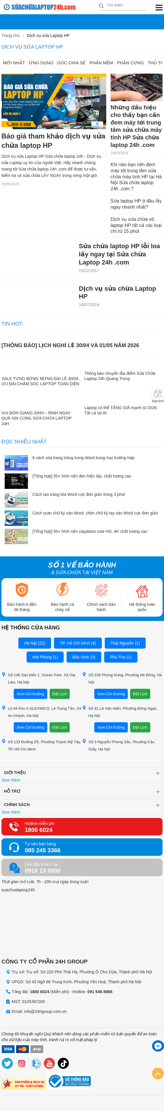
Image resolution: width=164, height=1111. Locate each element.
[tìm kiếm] (101, 6)
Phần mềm (102, 62)
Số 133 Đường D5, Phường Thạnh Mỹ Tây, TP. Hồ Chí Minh (41, 746)
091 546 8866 (100, 992)
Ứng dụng (41, 62)
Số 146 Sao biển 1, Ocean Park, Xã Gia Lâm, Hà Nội (38, 679)
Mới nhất (14, 62)
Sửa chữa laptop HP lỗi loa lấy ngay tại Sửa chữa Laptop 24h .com (120, 254)
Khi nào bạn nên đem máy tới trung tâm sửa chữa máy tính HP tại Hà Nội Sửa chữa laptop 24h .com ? (136, 176)
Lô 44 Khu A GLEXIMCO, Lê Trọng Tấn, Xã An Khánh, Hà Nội (41, 712)
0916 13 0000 (42, 871)
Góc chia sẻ (71, 62)
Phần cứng (131, 62)
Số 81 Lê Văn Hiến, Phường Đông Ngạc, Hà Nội (120, 712)
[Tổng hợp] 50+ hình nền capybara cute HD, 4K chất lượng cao (89, 532)
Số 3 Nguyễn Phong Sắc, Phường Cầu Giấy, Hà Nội (118, 746)
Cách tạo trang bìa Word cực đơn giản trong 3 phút (78, 495)
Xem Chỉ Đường (30, 694)
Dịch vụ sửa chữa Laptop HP (118, 293)
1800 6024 (39, 830)
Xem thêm (11, 780)
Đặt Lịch (60, 694)
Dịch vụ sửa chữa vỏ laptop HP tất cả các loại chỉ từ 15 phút (136, 225)
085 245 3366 (42, 850)
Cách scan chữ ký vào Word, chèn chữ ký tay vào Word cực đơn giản (95, 513)
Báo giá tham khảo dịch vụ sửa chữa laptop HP (46, 141)
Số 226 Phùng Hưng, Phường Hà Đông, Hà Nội (122, 679)
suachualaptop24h (18, 890)
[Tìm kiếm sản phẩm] (123, 5)
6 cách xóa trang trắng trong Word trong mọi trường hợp (83, 458)
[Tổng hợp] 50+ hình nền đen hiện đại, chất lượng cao (81, 476)
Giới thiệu (15, 773)
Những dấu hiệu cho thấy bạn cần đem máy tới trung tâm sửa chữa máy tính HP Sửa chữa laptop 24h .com (136, 126)
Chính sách (17, 805)
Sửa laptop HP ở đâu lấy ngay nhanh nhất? (136, 204)
